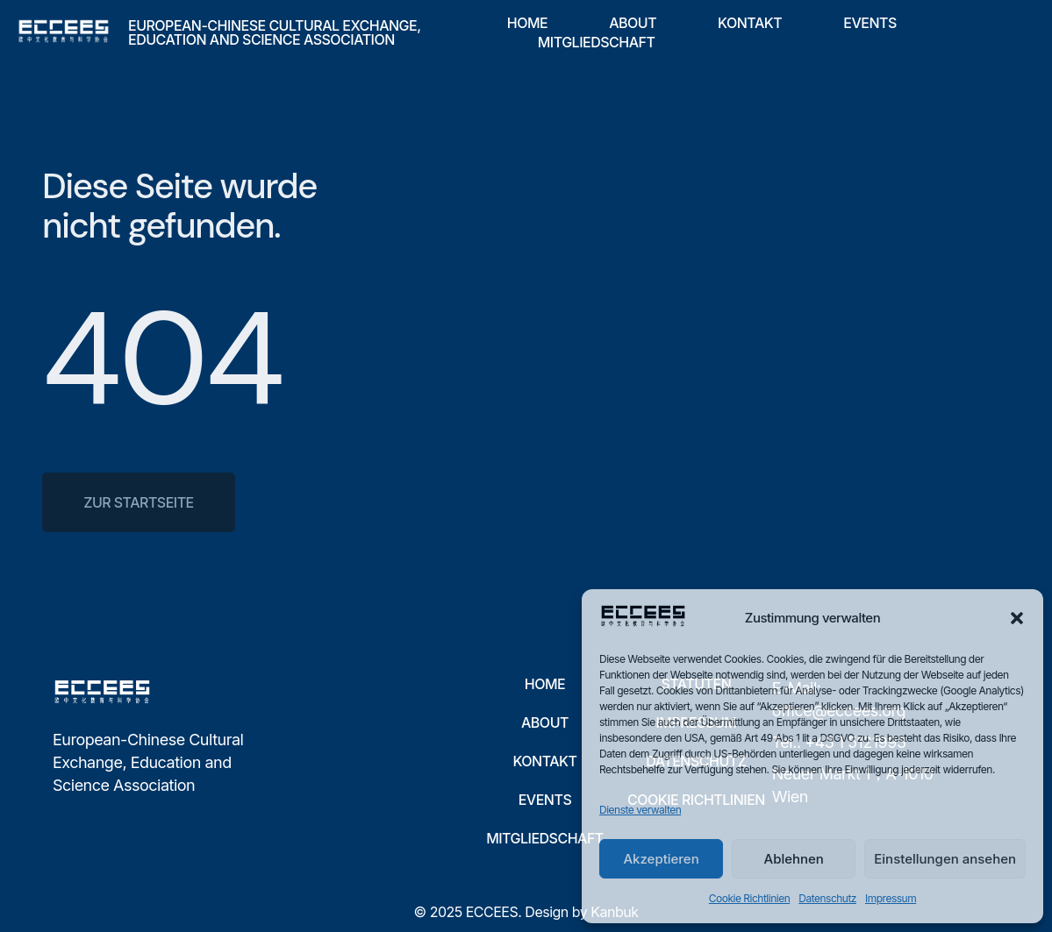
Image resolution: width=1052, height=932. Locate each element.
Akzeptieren (660, 858)
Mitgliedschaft (596, 42)
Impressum (890, 898)
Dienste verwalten (640, 809)
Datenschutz (827, 898)
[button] (1017, 618)
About (632, 23)
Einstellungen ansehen (945, 858)
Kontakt (750, 23)
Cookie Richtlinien (749, 898)
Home (527, 23)
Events (870, 23)
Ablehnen (794, 858)
